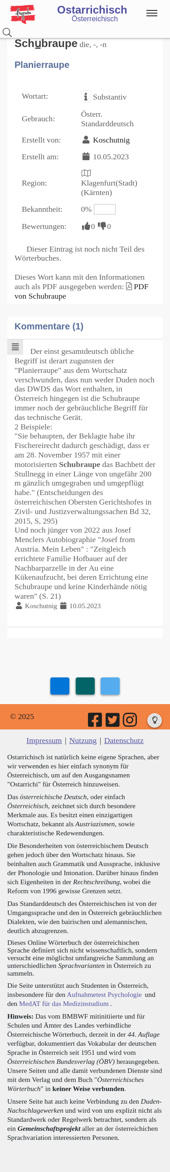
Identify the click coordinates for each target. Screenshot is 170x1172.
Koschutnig (111, 139)
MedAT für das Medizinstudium (64, 1003)
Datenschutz (124, 740)
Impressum (44, 740)
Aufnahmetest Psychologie (104, 994)
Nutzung (83, 740)
